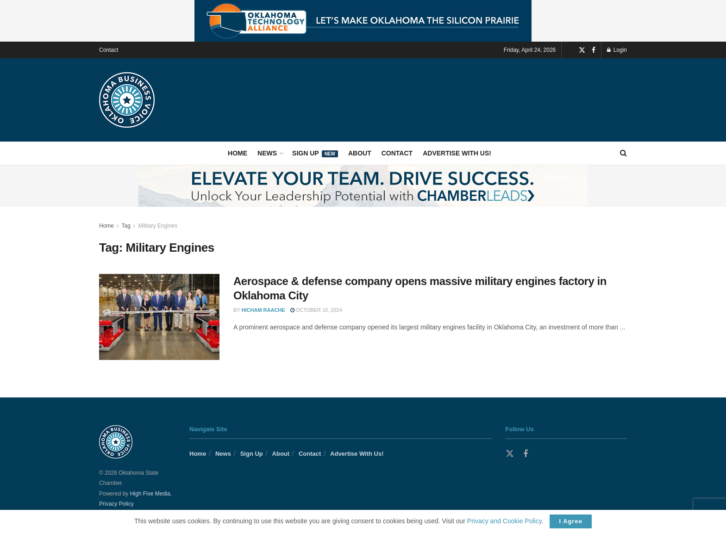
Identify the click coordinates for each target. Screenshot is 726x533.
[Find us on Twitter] (582, 50)
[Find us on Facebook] (593, 50)
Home (237, 153)
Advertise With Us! (457, 153)
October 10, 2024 (316, 310)
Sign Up (315, 153)
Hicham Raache (263, 310)
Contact (108, 50)
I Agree (570, 521)
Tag (125, 226)
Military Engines (158, 226)
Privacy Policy (116, 504)
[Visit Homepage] (127, 100)
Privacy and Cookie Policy (504, 521)
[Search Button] (623, 153)
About (359, 153)
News (267, 153)
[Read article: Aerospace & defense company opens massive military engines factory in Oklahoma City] (159, 317)
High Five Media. (151, 493)
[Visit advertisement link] (363, 21)
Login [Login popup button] (617, 50)
